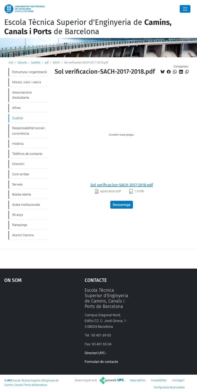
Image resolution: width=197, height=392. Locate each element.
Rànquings (19, 225)
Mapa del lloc (137, 380)
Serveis (17, 184)
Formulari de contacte (101, 362)
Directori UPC (95, 353)
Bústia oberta (21, 194)
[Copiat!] (187, 72)
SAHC (56, 62)
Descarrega (121, 205)
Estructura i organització (29, 72)
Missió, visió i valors (26, 82)
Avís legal (177, 380)
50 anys (17, 215)
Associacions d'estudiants (22, 95)
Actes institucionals (26, 205)
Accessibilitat (159, 380)
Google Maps (34, 316)
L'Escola (22, 62)
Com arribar (20, 174)
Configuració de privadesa (169, 387)
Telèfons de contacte (27, 154)
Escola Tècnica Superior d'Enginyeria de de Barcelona (88, 27)
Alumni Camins (23, 235)
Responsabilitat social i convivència (28, 130)
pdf (47, 62)
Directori (18, 164)
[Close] (185, 9)
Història (17, 144)
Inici (10, 62)
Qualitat (35, 62)
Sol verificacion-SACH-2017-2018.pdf (121, 185)
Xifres (16, 108)
